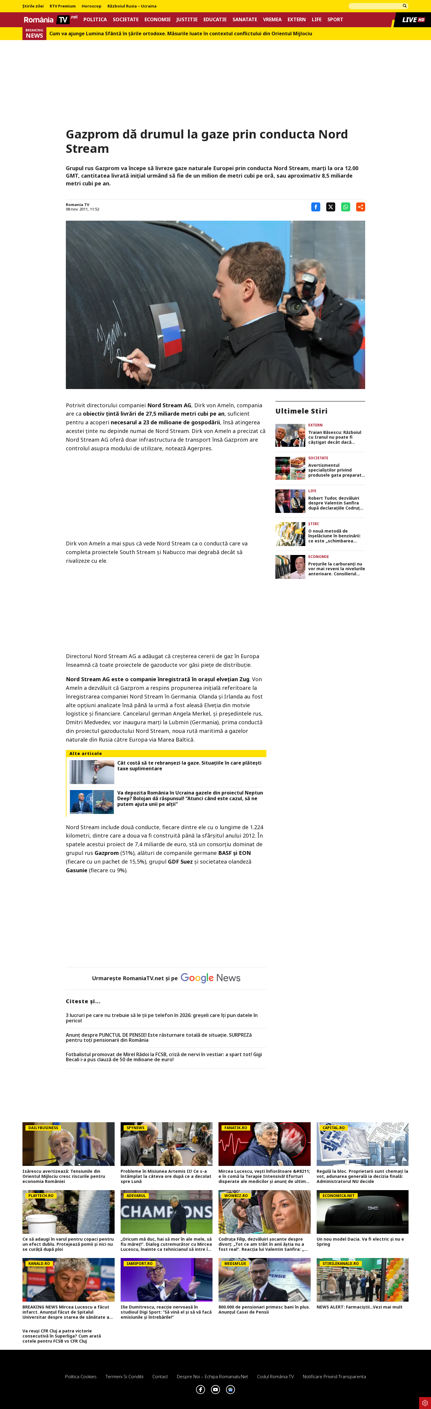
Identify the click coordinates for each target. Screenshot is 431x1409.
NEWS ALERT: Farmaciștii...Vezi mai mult (360, 1307)
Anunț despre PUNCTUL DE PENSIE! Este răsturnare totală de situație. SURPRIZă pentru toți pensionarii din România (159, 1038)
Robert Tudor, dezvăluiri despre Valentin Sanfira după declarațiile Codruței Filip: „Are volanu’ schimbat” (336, 503)
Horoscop (91, 6)
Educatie (215, 19)
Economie (158, 19)
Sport (335, 19)
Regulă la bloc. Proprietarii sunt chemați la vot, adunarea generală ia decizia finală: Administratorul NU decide (362, 1176)
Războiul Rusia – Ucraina (132, 6)
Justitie (187, 19)
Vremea (272, 19)
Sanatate (245, 19)
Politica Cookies (81, 1376)
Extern (297, 19)
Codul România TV (275, 1376)
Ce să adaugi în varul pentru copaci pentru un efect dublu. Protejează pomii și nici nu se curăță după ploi (68, 1244)
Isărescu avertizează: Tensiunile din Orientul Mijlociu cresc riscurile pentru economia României (63, 1176)
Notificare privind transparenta (334, 1376)
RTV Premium (63, 6)
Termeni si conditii (124, 1376)
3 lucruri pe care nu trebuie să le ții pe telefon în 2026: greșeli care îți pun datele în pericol (162, 1018)
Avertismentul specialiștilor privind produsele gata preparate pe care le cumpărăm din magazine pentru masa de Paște (336, 470)
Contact (160, 1376)
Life (316, 19)
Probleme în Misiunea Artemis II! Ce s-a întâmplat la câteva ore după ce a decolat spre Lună (166, 1176)
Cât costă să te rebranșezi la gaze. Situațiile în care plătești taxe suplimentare (189, 765)
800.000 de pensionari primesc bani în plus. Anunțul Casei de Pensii (264, 1310)
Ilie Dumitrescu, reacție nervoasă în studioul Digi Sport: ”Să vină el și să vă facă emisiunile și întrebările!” (166, 1312)
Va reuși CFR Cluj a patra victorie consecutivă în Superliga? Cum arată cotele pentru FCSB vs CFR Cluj (61, 1336)
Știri (313, 523)
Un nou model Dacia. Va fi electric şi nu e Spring (360, 1242)
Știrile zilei (33, 6)
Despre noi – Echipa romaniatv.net (212, 1376)
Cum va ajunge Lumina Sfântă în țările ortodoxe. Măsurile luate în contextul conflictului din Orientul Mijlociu (180, 33)
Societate (126, 19)
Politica (95, 19)
